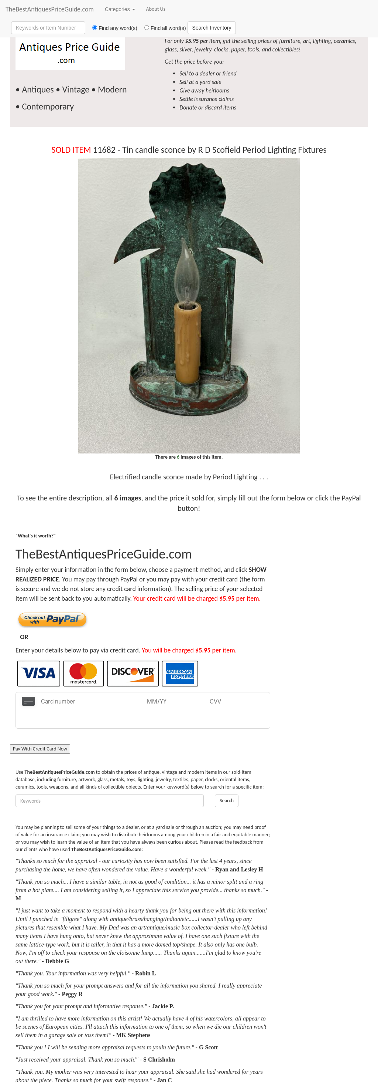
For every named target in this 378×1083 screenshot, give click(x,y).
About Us (156, 9)
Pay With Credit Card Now (40, 731)
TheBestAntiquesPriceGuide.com (50, 9)
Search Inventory (211, 28)
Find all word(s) (162, 28)
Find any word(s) (112, 28)
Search (227, 782)
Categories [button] (120, 9)
